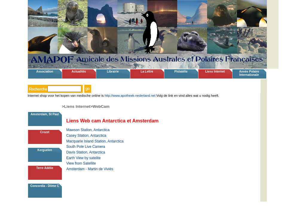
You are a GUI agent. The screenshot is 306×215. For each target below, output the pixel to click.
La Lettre (146, 71)
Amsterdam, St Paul (44, 114)
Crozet (44, 132)
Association (44, 71)
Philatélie (181, 71)
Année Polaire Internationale (249, 73)
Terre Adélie (44, 168)
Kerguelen (44, 150)
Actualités (79, 71)
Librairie (113, 71)
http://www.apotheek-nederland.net (130, 95)
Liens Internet (215, 71)
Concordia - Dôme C (44, 186)
